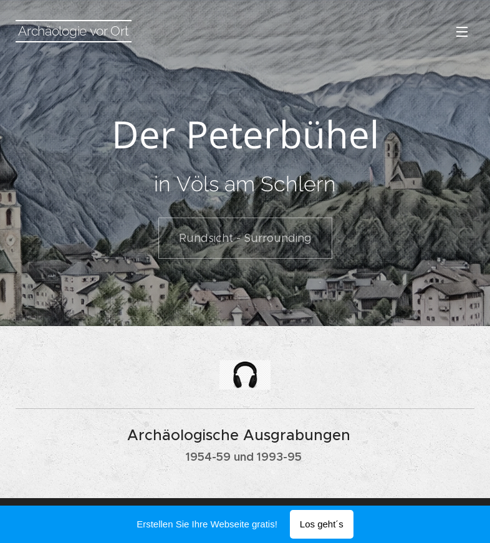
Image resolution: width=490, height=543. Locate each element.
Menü (462, 31)
